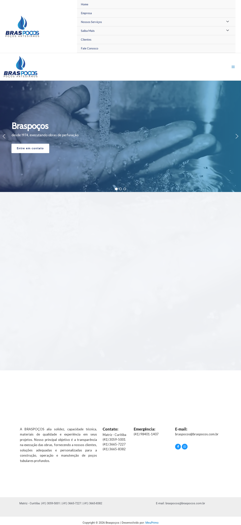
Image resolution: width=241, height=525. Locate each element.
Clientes (86, 39)
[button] (4, 136)
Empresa (86, 13)
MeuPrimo (152, 522)
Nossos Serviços (91, 22)
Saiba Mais (88, 30)
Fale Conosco (89, 48)
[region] (120, 136)
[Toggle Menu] (227, 21)
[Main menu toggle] (233, 67)
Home (84, 4)
